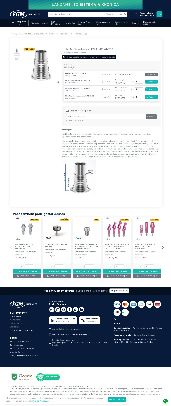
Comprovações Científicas (21, 330)
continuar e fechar (117, 400)
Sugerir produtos (119, 291)
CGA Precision (55, 23)
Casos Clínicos (16, 323)
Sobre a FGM (15, 316)
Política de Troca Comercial (22, 348)
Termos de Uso (16, 345)
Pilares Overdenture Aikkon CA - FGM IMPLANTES (24, 246)
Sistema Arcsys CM (103, 23)
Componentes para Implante (31, 34)
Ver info (106, 74)
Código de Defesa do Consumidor (24, 355)
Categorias (19, 23)
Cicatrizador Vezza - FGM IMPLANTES (56, 245)
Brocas (45, 23)
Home (13, 34)
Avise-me (151, 74)
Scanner (136, 23)
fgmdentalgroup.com (62, 386)
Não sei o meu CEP (74, 120)
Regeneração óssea (149, 23)
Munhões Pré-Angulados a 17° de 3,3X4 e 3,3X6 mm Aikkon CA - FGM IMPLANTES (117, 246)
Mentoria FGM (16, 320)
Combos (35, 23)
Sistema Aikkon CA (85, 23)
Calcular (151, 116)
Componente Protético (56, 34)
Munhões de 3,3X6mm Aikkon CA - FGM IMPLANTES (145, 246)
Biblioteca (14, 327)
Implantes (70, 23)
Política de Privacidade (19, 341)
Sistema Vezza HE (121, 23)
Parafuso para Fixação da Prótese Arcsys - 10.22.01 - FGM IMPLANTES (86, 246)
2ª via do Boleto (16, 352)
